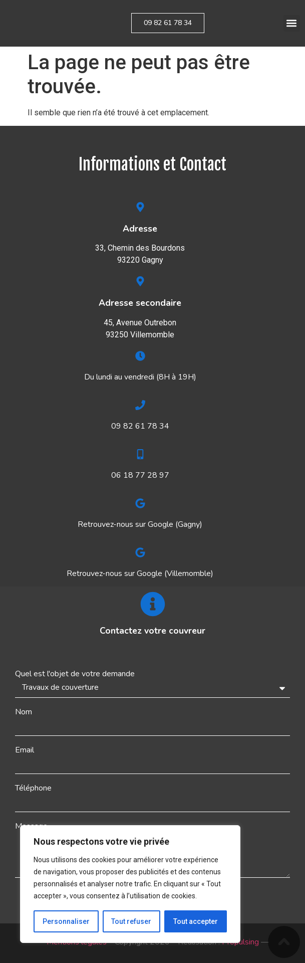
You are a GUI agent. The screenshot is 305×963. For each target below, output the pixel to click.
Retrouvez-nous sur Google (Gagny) (140, 524)
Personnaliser (66, 921)
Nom (23, 712)
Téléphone (33, 788)
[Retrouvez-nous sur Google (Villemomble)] (140, 552)
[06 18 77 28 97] (140, 454)
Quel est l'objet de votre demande (75, 674)
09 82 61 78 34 (140, 426)
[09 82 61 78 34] (140, 405)
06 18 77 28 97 (140, 475)
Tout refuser (132, 921)
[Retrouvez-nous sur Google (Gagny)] (140, 503)
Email (24, 750)
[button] (291, 23)
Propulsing (240, 941)
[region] (130, 884)
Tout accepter (195, 921)
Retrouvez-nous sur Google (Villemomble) (140, 573)
